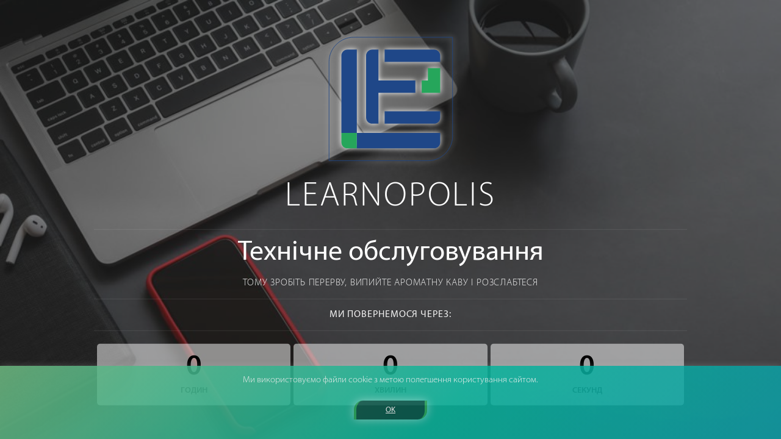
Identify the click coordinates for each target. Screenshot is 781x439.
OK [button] (390, 410)
